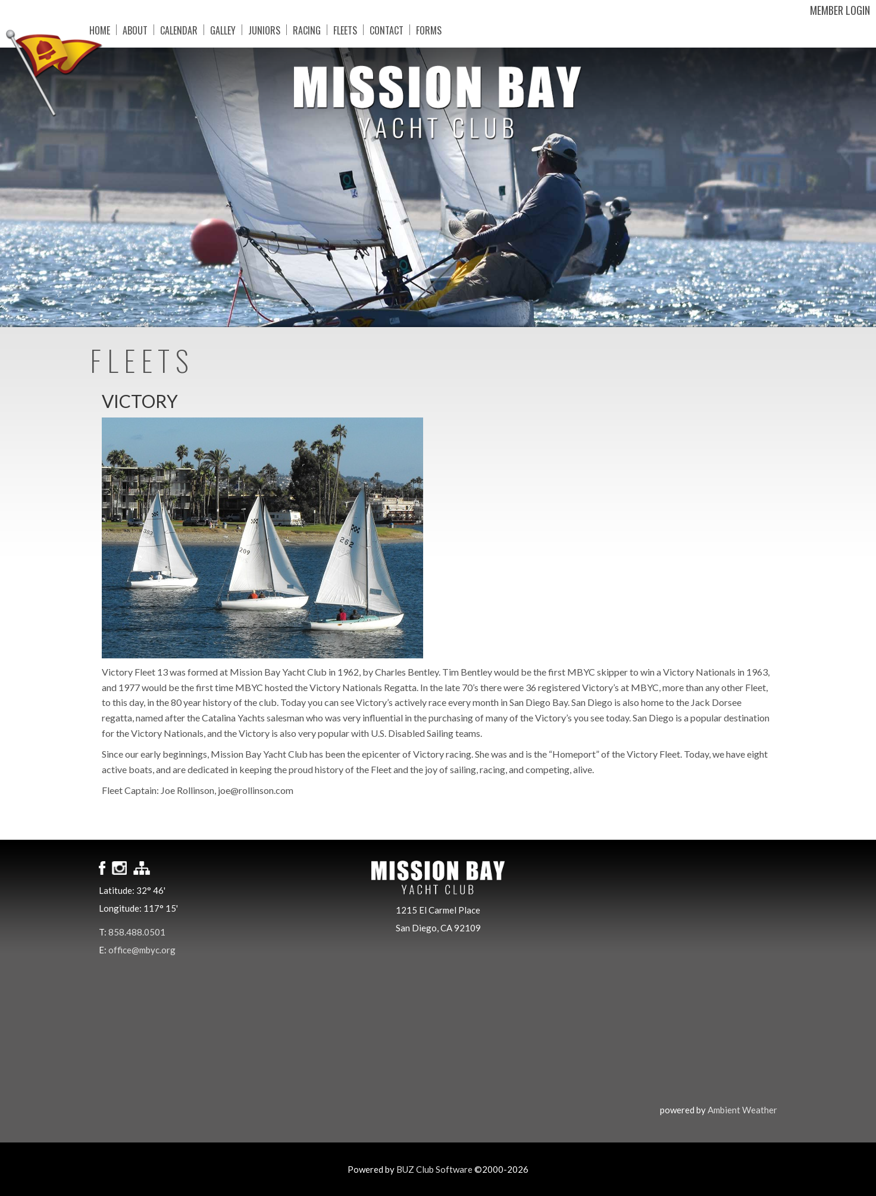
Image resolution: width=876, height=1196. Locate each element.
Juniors (264, 29)
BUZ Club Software (434, 1169)
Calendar (179, 29)
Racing (307, 29)
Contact (386, 29)
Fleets (345, 29)
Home (99, 29)
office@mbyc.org (142, 949)
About (135, 29)
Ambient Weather (742, 1109)
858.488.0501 (136, 932)
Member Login (840, 10)
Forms (429, 29)
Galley (223, 29)
